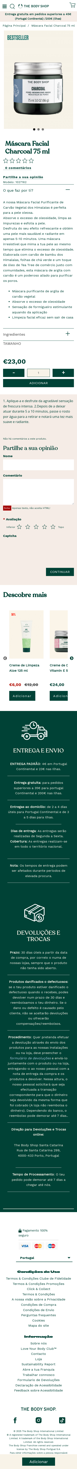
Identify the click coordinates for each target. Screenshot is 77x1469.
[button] (72, 658)
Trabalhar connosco (39, 1375)
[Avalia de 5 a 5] (53, 526)
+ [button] (63, 373)
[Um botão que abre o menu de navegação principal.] (4, 6)
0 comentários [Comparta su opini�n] (18, 168)
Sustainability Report (38, 1364)
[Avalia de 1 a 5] (19, 526)
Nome (8, 456)
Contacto (38, 1354)
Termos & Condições (38, 1294)
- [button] (13, 373)
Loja (38, 1359)
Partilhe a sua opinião (23, 177)
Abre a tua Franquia (38, 1369)
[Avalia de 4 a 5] (44, 526)
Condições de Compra (38, 1305)
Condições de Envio (38, 1310)
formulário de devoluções (30, 1058)
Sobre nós (38, 1343)
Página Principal (14, 25)
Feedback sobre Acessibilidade (38, 1390)
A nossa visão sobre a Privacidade (38, 1299)
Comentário (12, 475)
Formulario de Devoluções (38, 1380)
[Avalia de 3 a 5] (36, 526)
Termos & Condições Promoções (38, 1284)
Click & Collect (38, 1289)
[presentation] (34, 555)
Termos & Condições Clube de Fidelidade (38, 1278)
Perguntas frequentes (38, 1315)
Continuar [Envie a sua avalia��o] (60, 572)
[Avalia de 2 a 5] (27, 526)
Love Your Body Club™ (38, 1349)
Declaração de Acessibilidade (38, 1385)
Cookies (38, 1320)
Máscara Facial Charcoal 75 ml (53, 25)
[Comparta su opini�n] (18, 160)
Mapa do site (38, 1325)
